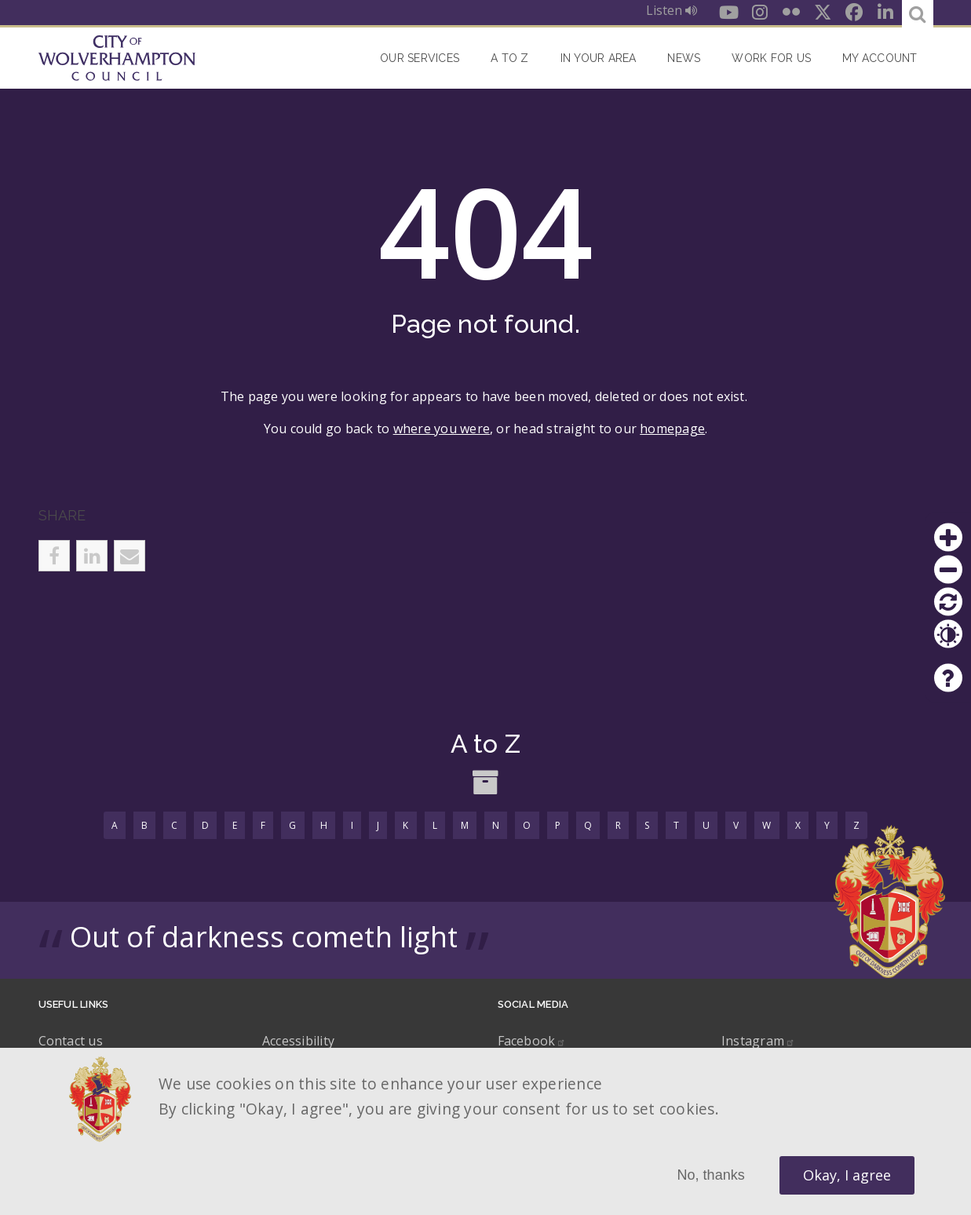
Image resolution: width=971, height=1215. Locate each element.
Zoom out (948, 570)
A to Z (509, 58)
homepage (672, 428)
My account (879, 58)
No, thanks (711, 1175)
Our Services (419, 58)
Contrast (948, 634)
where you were (441, 428)
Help (948, 678)
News (683, 58)
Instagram (758, 1040)
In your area (598, 58)
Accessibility (298, 1040)
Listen (671, 10)
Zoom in (948, 538)
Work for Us (771, 58)
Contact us (70, 1040)
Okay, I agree (847, 1175)
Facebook (532, 1040)
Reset (948, 602)
